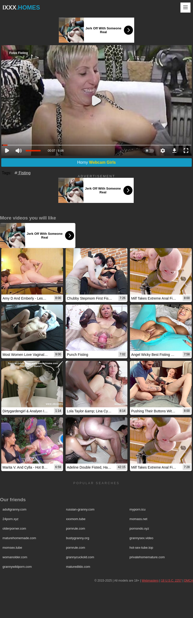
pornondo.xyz (139, 528)
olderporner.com (14, 528)
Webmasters (150, 580)
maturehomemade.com (19, 538)
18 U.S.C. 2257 (171, 580)
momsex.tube (12, 547)
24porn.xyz (11, 519)
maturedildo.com (78, 567)
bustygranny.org (77, 538)
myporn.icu (137, 509)
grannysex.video (141, 538)
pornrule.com (75, 528)
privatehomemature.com (147, 557)
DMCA (188, 580)
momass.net (138, 519)
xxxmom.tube (75, 519)
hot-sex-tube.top (141, 547)
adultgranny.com (14, 509)
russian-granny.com (80, 509)
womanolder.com (15, 557)
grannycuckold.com (80, 557)
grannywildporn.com (17, 567)
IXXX (21, 7)
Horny (96, 162)
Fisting (22, 173)
